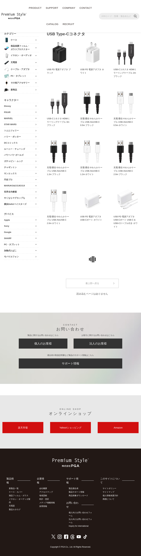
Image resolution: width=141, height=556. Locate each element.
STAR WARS (10, 124)
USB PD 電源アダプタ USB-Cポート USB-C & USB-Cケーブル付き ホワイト (125, 221)
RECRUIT (68, 24)
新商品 (14, 89)
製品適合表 (73, 488)
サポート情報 (70, 363)
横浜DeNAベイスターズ (15, 204)
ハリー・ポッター (12, 136)
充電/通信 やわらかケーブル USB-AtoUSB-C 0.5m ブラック (91, 122)
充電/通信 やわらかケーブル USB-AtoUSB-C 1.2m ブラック (58, 171)
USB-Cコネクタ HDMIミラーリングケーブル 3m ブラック (58, 122)
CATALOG (52, 24)
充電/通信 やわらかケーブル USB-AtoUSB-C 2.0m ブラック (125, 171)
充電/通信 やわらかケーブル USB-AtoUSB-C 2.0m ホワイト (58, 220)
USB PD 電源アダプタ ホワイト (92, 71)
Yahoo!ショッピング (70, 427)
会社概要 (43, 488)
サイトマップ (108, 492)
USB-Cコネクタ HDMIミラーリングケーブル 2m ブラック (125, 72)
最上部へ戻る (92, 283)
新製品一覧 (14, 488)
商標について (108, 499)
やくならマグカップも (14, 198)
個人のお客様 (43, 343)
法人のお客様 (98, 343)
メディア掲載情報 (47, 503)
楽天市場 (23, 427)
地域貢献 (43, 495)
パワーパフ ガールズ (14, 155)
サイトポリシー (109, 488)
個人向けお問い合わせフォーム (80, 514)
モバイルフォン (11, 256)
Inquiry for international (78, 526)
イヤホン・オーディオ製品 (19, 500)
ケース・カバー (15, 492)
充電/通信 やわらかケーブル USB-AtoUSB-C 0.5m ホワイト (125, 122)
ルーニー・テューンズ (14, 149)
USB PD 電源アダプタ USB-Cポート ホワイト (91, 218)
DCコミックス (11, 143)
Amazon (118, 427)
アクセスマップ (46, 492)
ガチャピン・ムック (13, 161)
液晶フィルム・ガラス (18, 495)
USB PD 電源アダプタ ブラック (59, 71)
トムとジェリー (11, 130)
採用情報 (43, 506)
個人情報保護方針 (110, 495)
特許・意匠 (44, 499)
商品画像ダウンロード (78, 495)
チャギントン (10, 167)
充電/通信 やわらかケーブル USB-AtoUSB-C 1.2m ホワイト (91, 171)
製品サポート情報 (76, 492)
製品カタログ (15, 509)
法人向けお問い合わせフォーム (80, 520)
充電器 (12, 506)
